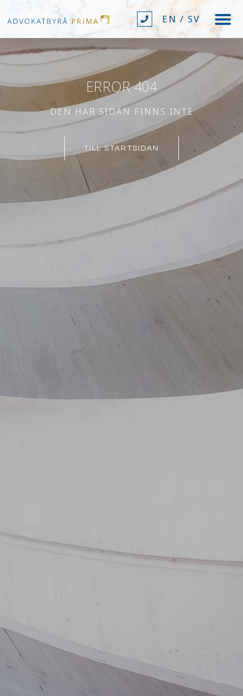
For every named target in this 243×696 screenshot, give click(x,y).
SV (194, 19)
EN (169, 19)
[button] (223, 19)
